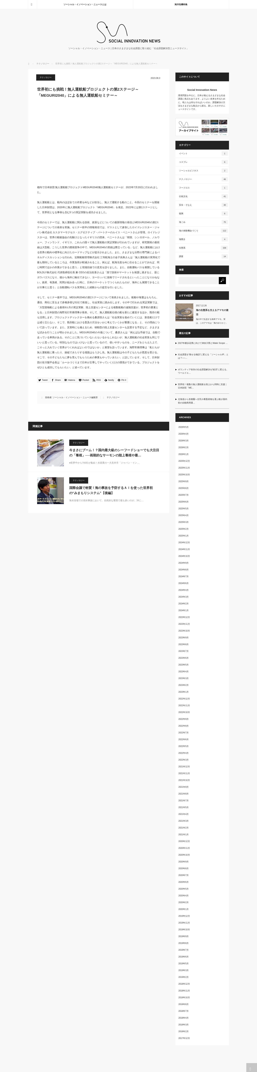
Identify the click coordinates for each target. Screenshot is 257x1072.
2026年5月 (183, 427)
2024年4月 (183, 590)
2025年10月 (184, 474)
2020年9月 (183, 861)
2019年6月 (183, 956)
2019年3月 (183, 970)
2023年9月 (183, 637)
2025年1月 (183, 535)
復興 (203, 213)
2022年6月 (183, 739)
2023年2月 (183, 685)
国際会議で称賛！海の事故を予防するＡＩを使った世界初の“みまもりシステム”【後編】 (111, 490)
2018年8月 (183, 1004)
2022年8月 (183, 726)
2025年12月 (184, 461)
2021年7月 (183, 800)
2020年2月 (183, 902)
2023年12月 (184, 617)
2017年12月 (184, 1038)
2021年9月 (183, 787)
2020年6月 (183, 882)
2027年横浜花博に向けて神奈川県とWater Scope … (203, 343)
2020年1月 (183, 909)
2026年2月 (183, 447)
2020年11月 (184, 848)
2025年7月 (183, 495)
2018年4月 (183, 1018)
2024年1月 (183, 610)
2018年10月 (184, 997)
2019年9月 (183, 936)
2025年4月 (183, 515)
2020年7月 (183, 875)
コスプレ (203, 162)
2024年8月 (183, 569)
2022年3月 (183, 760)
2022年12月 (184, 698)
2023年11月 (184, 624)
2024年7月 (183, 576)
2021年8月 (183, 794)
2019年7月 (183, 950)
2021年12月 (184, 766)
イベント (203, 153)
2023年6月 (183, 658)
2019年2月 (183, 977)
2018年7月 (183, 1011)
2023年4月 (183, 671)
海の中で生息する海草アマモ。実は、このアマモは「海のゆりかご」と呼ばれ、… (211, 323)
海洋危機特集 (181, 4)
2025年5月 (183, 508)
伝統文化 (203, 196)
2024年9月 (183, 563)
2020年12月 (184, 841)
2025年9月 (183, 481)
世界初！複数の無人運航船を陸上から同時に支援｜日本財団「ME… (202, 386)
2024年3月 (183, 597)
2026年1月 (183, 454)
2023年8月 (183, 644)
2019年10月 (184, 929)
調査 (203, 256)
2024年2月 (183, 603)
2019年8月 (183, 943)
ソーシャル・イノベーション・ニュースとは (85, 4)
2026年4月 (183, 434)
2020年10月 (184, 855)
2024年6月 (183, 583)
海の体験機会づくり (203, 231)
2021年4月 (183, 814)
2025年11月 (184, 468)
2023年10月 (184, 631)
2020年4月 (183, 895)
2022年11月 (184, 705)
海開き (203, 239)
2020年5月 (183, 889)
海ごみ (203, 222)
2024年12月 (184, 542)
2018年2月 (183, 1031)
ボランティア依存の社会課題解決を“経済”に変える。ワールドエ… (203, 371)
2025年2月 (183, 529)
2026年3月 (183, 440)
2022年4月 (183, 753)
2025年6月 (183, 502)
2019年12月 (184, 916)
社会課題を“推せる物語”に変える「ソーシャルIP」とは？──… (203, 356)
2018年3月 (183, 1024)
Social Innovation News (202, 89)
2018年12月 (184, 984)
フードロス (203, 188)
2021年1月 (183, 834)
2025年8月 (183, 488)
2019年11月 (184, 923)
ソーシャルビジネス (203, 171)
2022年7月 (183, 732)
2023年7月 (183, 651)
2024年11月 (184, 549)
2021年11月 (184, 773)
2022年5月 (183, 746)
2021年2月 (183, 827)
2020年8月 (183, 868)
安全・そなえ (203, 205)
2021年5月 (183, 807)
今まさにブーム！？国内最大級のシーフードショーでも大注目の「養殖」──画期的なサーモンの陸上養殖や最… (114, 452)
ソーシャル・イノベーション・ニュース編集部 (75, 397)
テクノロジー (42, 63)
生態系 (203, 248)
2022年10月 (184, 712)
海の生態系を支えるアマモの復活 (212, 312)
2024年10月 (184, 556)
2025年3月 (183, 522)
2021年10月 (184, 780)
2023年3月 (183, 678)
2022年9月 (183, 719)
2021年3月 (183, 821)
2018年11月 (184, 990)
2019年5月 (183, 963)
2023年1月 (183, 692)
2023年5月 (183, 664)
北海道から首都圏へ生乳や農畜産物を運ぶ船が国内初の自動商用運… (202, 401)
